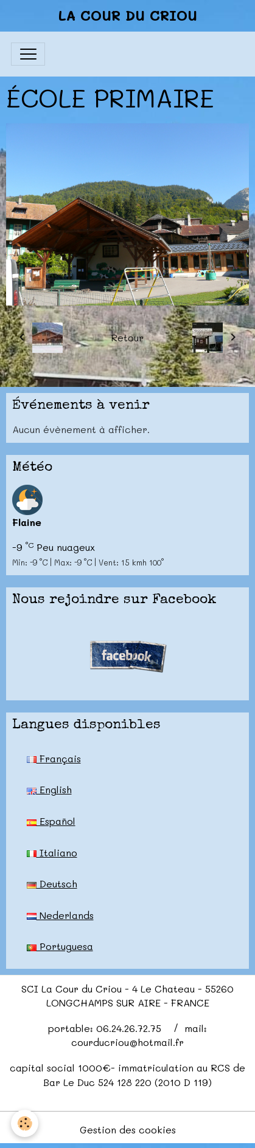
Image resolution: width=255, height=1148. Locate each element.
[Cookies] (24, 1123)
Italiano (52, 852)
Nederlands (60, 915)
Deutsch (52, 883)
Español (51, 821)
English (49, 789)
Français (54, 758)
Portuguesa (60, 946)
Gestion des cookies (128, 1129)
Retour (127, 337)
